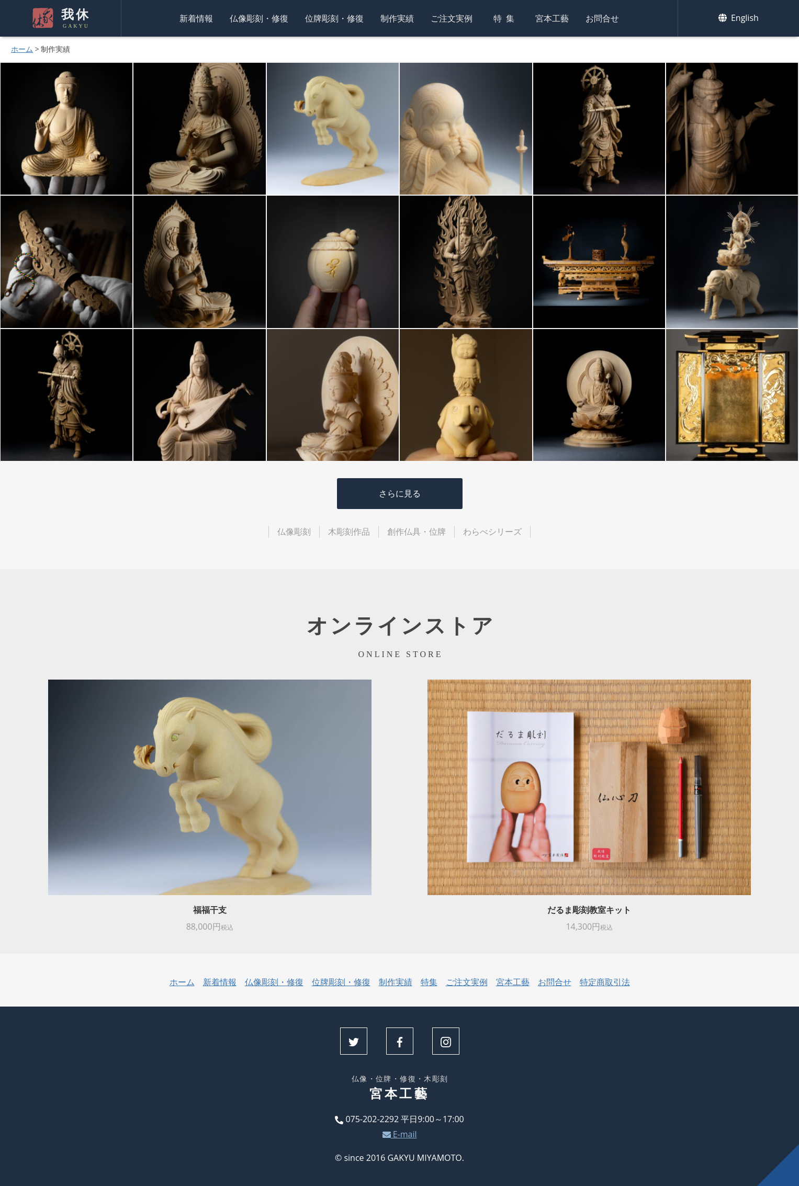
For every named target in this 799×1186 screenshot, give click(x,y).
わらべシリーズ (492, 531)
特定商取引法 (605, 982)
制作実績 (397, 18)
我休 (75, 18)
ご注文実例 (451, 18)
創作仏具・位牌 (416, 531)
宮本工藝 (552, 18)
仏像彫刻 (294, 531)
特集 (506, 18)
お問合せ (602, 18)
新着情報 (196, 18)
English (738, 18)
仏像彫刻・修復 (259, 18)
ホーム (22, 49)
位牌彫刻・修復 (334, 18)
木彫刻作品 (349, 531)
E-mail (399, 1134)
